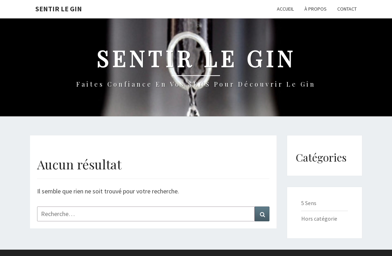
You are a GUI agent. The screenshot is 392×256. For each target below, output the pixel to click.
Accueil (285, 9)
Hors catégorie (319, 218)
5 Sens (308, 202)
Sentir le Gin (58, 8)
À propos (315, 9)
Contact (347, 9)
